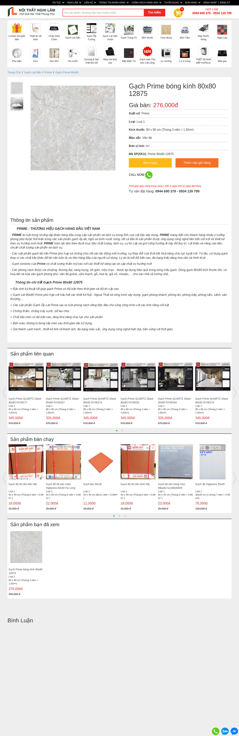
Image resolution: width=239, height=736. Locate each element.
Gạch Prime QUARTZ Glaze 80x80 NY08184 (174, 400)
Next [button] (234, 392)
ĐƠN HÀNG (193, 2)
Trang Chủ (14, 72)
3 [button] (125, 516)
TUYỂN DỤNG (173, 2)
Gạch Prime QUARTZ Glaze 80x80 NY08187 (62, 400)
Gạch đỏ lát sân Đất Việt (23, 484)
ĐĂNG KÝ (225, 2)
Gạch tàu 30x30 (92, 484)
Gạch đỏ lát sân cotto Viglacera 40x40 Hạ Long (60, 486)
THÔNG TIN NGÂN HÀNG (114, 2)
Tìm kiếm (154, 12)
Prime (48, 72)
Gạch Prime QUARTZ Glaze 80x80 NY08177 (25, 400)
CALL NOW (141, 175)
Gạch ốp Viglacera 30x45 (210, 484)
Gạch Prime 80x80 (67, 72)
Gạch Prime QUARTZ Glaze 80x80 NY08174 (99, 400)
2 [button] (122, 431)
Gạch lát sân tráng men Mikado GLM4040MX (171, 486)
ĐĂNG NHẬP (210, 2)
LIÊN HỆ (90, 2)
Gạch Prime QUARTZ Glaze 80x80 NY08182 (137, 400)
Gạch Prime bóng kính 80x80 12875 (26, 571)
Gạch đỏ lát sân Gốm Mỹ (135, 484)
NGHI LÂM (74, 2)
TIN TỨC (58, 2)
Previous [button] (4, 392)
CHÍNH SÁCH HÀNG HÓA (146, 2)
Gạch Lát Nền (32, 72)
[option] (26, 393)
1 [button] (117, 431)
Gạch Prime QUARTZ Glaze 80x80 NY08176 (211, 400)
